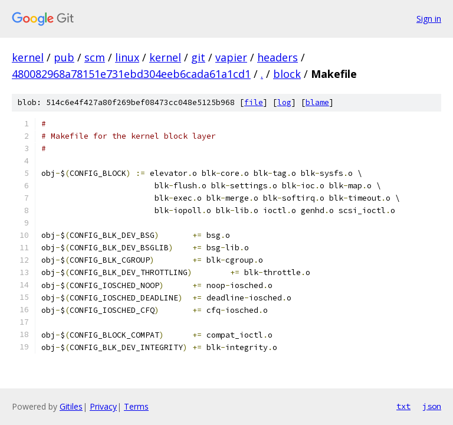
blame (317, 102)
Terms (136, 406)
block (287, 74)
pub (64, 57)
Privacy (103, 406)
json (431, 406)
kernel (28, 57)
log (284, 102)
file (253, 102)
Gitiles (71, 406)
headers (277, 57)
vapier (231, 57)
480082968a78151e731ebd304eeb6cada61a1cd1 (131, 74)
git (198, 57)
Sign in (428, 18)
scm (94, 57)
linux (127, 57)
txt (403, 406)
